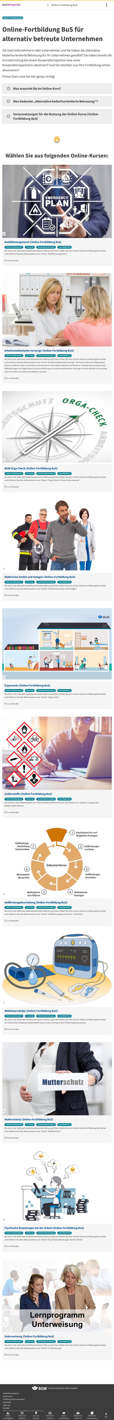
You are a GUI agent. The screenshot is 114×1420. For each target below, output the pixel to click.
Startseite (7, 1402)
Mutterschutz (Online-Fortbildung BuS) (28, 1120)
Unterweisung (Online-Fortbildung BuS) (29, 1336)
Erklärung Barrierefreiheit (13, 1399)
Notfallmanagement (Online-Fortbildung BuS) (33, 242)
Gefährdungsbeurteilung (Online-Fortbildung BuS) (35, 903)
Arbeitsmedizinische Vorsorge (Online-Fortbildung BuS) (39, 351)
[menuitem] (107, 5)
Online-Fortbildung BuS (64, 5)
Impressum (7, 1396)
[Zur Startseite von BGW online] (39, 1388)
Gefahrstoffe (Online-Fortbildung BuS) (28, 794)
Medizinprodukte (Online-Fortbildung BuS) (31, 1011)
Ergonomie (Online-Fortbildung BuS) (27, 686)
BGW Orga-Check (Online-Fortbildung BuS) (31, 468)
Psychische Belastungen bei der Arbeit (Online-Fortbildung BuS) (44, 1228)
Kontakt (6, 1408)
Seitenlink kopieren (11, 1393)
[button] (57, 88)
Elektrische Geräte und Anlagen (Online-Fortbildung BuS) (39, 577)
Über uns (7, 1405)
